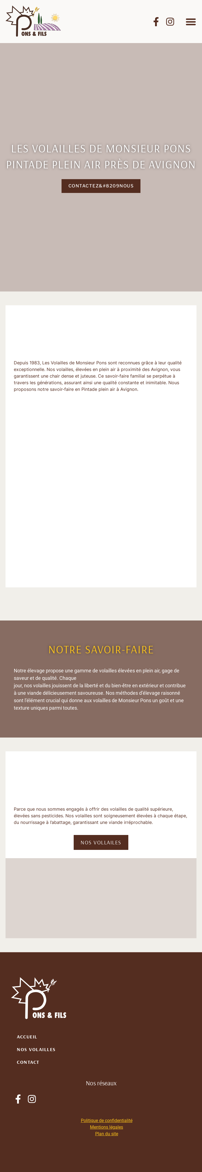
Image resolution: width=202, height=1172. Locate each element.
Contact (28, 1062)
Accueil (27, 1036)
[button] (191, 22)
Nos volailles (36, 1049)
